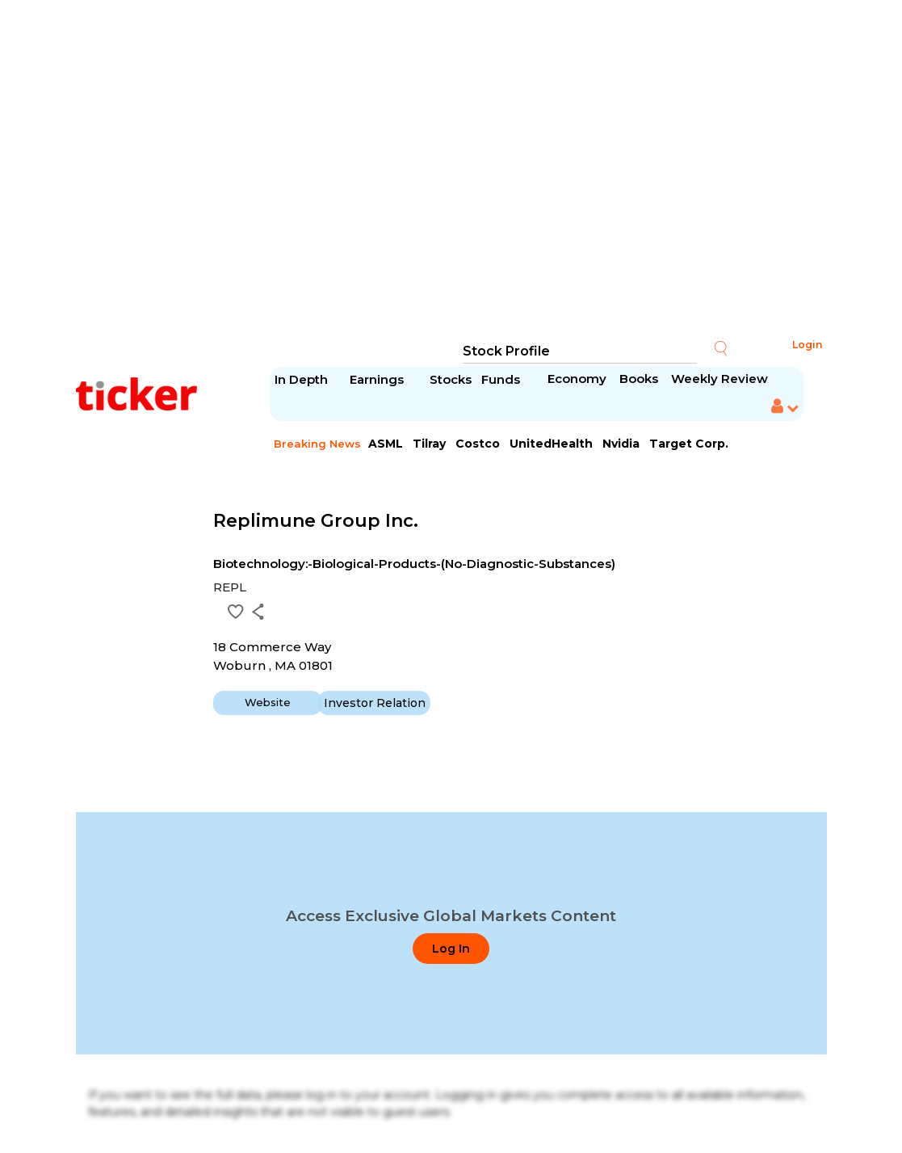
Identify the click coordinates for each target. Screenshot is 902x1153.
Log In (451, 948)
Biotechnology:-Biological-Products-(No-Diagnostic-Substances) (414, 563)
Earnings (378, 379)
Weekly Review (719, 378)
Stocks (451, 379)
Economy (576, 378)
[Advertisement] (451, 170)
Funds (502, 379)
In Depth (301, 379)
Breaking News (317, 443)
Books (638, 378)
